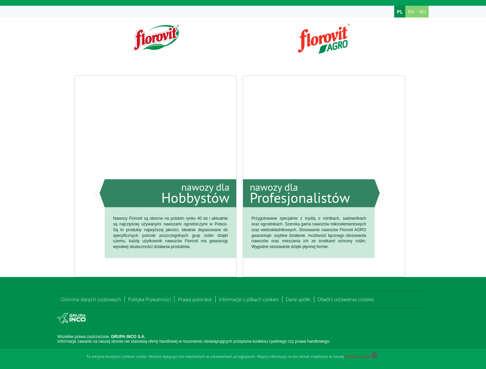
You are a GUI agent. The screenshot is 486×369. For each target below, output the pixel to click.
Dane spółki (298, 299)
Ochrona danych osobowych (91, 299)
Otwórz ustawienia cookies (346, 299)
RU (423, 11)
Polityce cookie (358, 356)
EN (411, 11)
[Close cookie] (374, 356)
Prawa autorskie (195, 299)
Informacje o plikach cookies (249, 299)
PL (400, 11)
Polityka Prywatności (149, 299)
